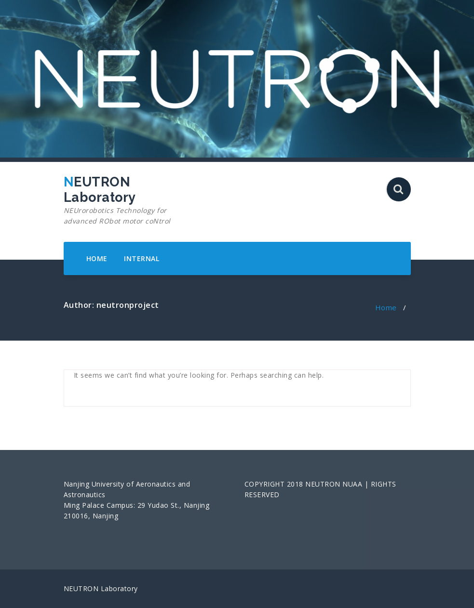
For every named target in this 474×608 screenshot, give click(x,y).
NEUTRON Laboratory (118, 200)
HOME (97, 258)
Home (386, 307)
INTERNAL (141, 258)
